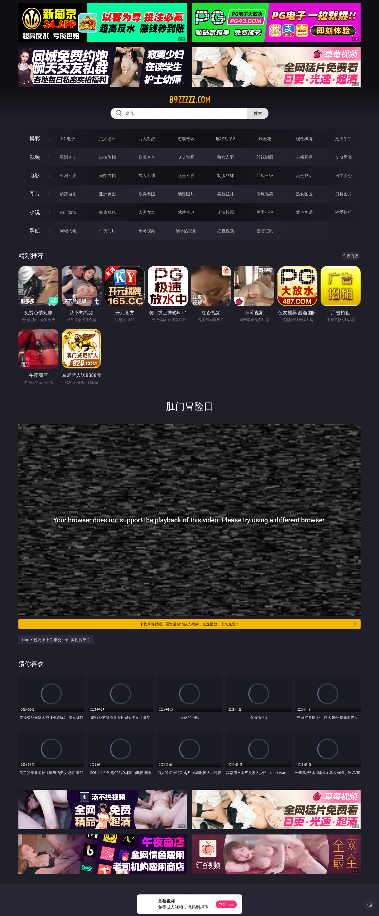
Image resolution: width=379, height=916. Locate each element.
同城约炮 (68, 231)
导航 (34, 230)
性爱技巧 (343, 212)
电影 (34, 175)
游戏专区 (186, 138)
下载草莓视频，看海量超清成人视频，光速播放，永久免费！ (249, 624)
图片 (34, 193)
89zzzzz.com (189, 100)
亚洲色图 (107, 194)
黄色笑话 (304, 212)
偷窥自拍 (68, 194)
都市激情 (68, 212)
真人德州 (107, 138)
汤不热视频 (186, 231)
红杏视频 (225, 231)
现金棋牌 (304, 138)
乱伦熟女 (304, 175)
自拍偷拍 (107, 157)
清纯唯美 (264, 194)
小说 (34, 212)
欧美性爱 (186, 175)
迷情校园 (225, 212)
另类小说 (264, 212)
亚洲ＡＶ (68, 157)
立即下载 (226, 904)
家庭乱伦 (107, 212)
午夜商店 (107, 231)
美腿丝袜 (225, 194)
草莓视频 (146, 231)
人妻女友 (146, 212)
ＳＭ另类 (343, 157)
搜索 (258, 113)
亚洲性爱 (68, 175)
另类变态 (343, 175)
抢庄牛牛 (343, 138)
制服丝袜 (225, 175)
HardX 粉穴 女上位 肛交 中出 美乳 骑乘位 (56, 639)
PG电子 (68, 138)
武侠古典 (186, 212)
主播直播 (304, 157)
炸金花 (264, 138)
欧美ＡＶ (146, 157)
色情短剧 (264, 231)
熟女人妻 (225, 157)
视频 (34, 156)
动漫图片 (186, 194)
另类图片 (343, 194)
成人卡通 (146, 175)
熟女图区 (304, 194)
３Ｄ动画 (186, 157)
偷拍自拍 (107, 175)
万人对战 (146, 138)
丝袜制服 (264, 157)
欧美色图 (146, 194)
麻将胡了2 (225, 138)
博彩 (34, 138)
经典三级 (264, 175)
